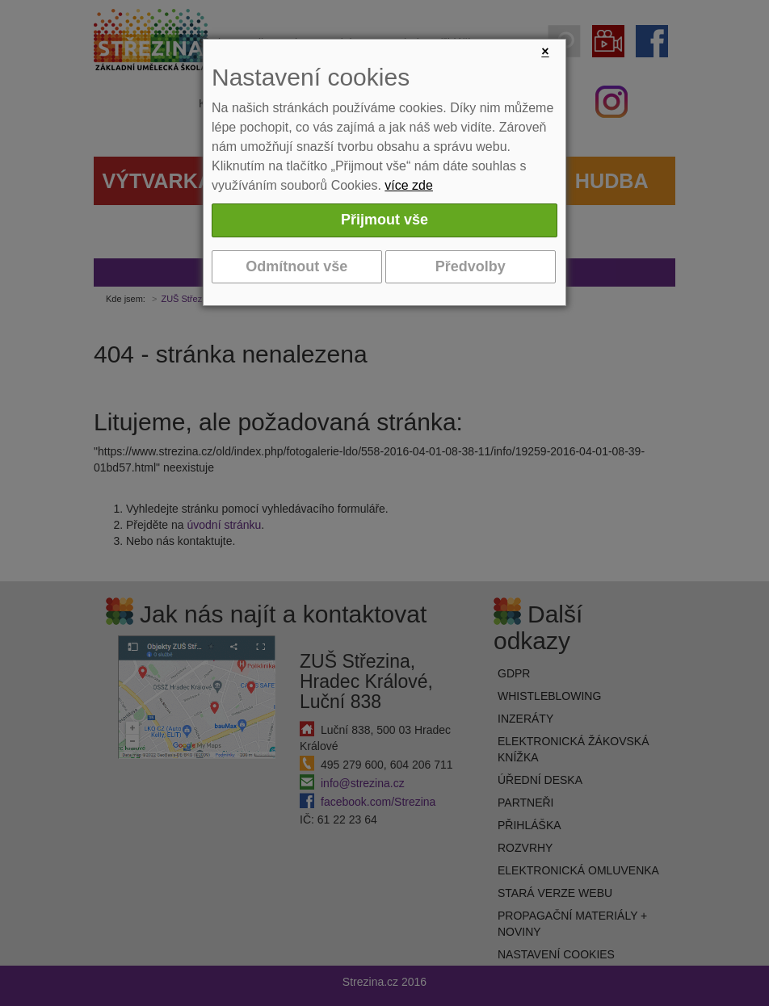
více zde (408, 185)
